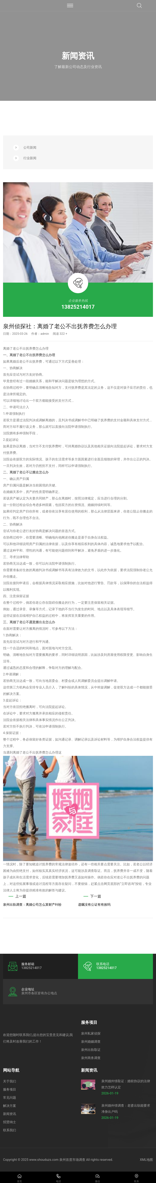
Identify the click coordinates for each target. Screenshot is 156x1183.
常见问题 (9, 1098)
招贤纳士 (9, 1122)
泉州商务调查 (91, 1058)
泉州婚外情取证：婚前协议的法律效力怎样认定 (125, 1084)
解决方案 (9, 1106)
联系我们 (9, 1130)
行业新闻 (29, 158)
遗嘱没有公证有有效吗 (94, 904)
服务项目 (9, 1089)
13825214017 (78, 307)
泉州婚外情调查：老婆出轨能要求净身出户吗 (125, 1109)
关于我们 (9, 1081)
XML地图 (146, 1160)
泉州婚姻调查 (91, 1042)
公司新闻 (29, 147)
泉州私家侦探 (91, 1033)
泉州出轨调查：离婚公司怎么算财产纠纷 (32, 904)
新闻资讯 (9, 1114)
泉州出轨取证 (91, 1050)
